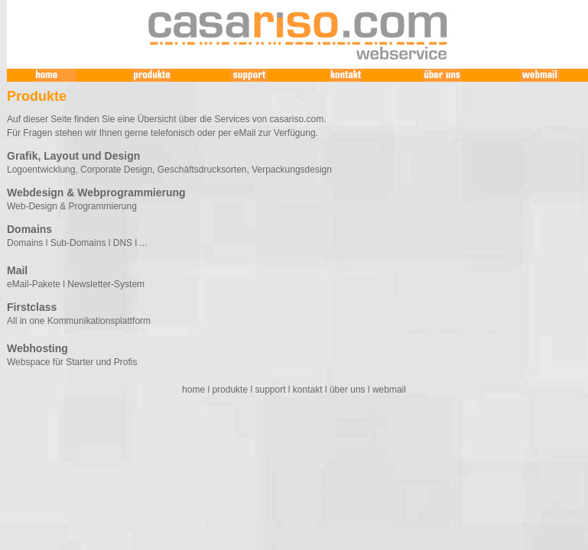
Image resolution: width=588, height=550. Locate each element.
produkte (230, 389)
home (193, 389)
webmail (389, 389)
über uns (347, 389)
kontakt (308, 389)
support (270, 389)
